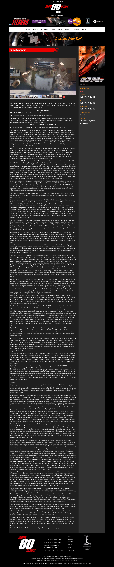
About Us (43, 29)
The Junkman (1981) (50, 544)
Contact (85, 29)
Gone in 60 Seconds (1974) (52, 541)
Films (34, 29)
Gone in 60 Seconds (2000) (52, 536)
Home (28, 29)
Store (60, 29)
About (70, 535)
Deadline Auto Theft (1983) (53, 547)
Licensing (75, 29)
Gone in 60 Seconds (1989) (52, 539)
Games (53, 29)
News (67, 29)
